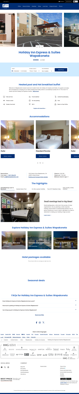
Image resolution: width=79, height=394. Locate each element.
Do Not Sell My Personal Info (66, 372)
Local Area (45, 6)
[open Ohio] (22, 340)
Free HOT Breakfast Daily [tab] (54, 189)
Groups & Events (53, 6)
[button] (75, 1)
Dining (39, 6)
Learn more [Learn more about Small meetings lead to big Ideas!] (47, 215)
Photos (60, 6)
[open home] (2, 339)
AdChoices (62, 368)
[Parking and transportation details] (38, 177)
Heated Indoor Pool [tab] (21, 189)
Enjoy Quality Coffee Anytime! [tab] (68, 188)
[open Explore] (6, 340)
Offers (19, 6)
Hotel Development (25, 372)
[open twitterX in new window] (42, 322)
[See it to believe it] (58, 246)
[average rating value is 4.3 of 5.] (37, 60)
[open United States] (14, 340)
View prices (61, 69)
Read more (36, 91)
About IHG (23, 366)
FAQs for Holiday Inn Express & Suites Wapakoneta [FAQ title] (39, 295)
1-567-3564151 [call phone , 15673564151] (12, 175)
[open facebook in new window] (36, 322)
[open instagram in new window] (39, 322)
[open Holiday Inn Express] (40, 340)
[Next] (42, 47)
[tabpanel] (39, 207)
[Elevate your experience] (33, 246)
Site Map (62, 373)
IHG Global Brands (24, 370)
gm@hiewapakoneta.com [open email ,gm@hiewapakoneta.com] (11, 177)
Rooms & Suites (26, 6)
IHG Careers (23, 368)
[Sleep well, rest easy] (6, 246)
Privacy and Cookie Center (65, 370)
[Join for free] (68, 1)
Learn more (63, 382)
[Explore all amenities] (39, 108)
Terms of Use (63, 366)
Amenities (34, 6)
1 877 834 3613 (16, 379)
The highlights (39, 183)
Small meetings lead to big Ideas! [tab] (7, 188)
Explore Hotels (43, 366)
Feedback (62, 375)
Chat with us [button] (6, 1)
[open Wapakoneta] (29, 340)
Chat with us (23, 374)
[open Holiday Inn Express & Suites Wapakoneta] (58, 340)
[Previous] (37, 47)
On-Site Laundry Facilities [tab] (38, 189)
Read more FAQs (39, 315)
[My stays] (61, 1)
